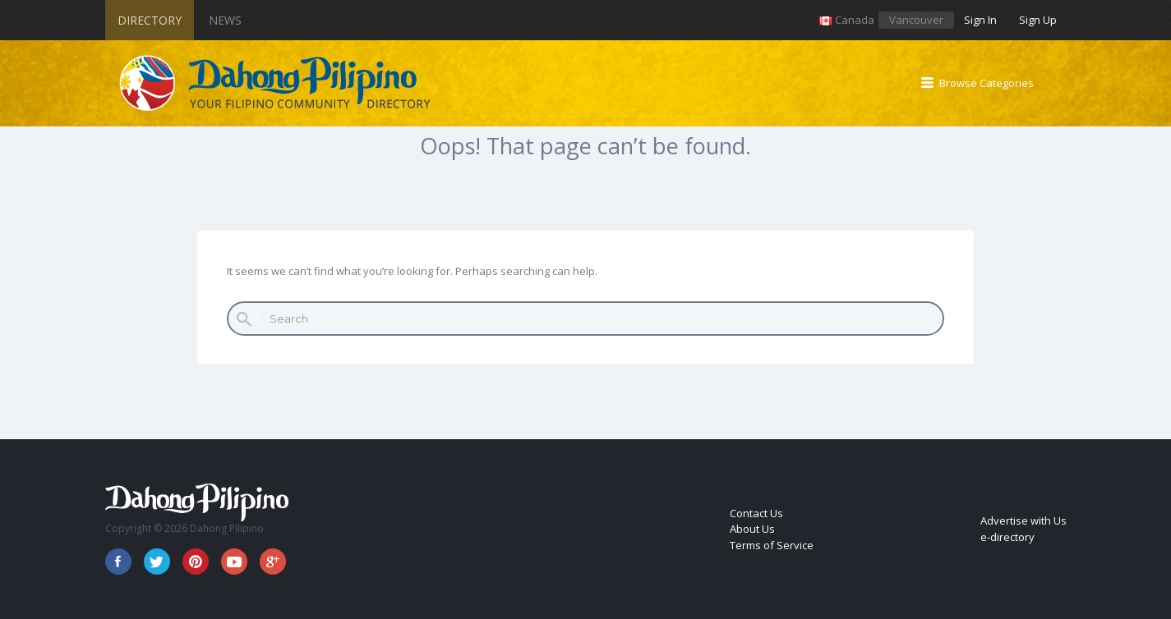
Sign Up (1038, 19)
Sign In (980, 19)
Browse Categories (986, 83)
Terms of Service (772, 545)
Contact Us (756, 513)
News (225, 20)
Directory (150, 20)
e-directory (1007, 537)
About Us (752, 528)
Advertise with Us (1023, 520)
